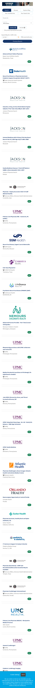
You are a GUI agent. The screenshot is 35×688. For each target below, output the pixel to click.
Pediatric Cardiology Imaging (11, 668)
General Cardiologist (9, 645)
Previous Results (17, 41)
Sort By (4, 37)
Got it (23, 674)
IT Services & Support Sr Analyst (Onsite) (15, 544)
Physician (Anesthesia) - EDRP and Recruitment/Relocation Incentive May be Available (15, 567)
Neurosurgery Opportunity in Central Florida (16, 497)
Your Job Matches (10, 13)
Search (7, 10)
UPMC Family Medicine (9, 447)
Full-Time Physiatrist (9, 268)
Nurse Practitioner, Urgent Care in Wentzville (16, 244)
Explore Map (26, 10)
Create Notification (26, 37)
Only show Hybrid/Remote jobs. (13, 30)
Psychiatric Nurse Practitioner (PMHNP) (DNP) (16, 290)
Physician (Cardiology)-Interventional (14, 591)
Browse (16, 10)
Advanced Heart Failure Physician (12, 54)
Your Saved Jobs (25, 13)
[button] (22, 27)
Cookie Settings (14, 674)
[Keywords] (17, 18)
